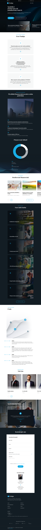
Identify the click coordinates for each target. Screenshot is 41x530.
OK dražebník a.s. (23, 523)
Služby (9, 506)
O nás (21, 506)
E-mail (10, 444)
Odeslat (20, 466)
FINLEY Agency (11, 528)
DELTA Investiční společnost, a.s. (17, 523)
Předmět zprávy (11, 452)
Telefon (10, 448)
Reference (22, 504)
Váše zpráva (10, 456)
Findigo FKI (11, 523)
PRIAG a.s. (30, 523)
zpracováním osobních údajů (20, 463)
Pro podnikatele (10, 504)
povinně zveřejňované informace (20, 419)
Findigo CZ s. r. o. (10, 3)
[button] (4, 26)
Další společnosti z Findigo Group (20, 521)
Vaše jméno (10, 440)
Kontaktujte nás (20, 301)
